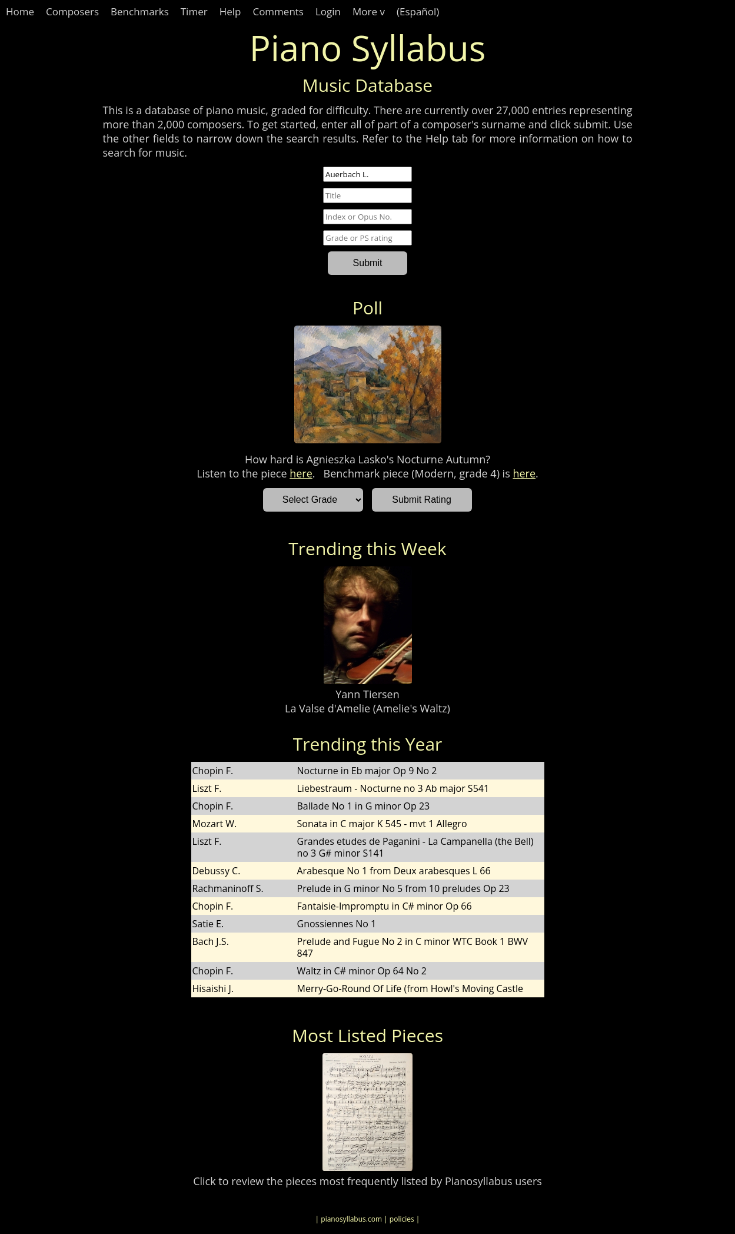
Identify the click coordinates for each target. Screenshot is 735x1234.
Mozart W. (214, 823)
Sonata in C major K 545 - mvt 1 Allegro (382, 823)
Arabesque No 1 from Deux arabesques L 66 (394, 870)
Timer (194, 11)
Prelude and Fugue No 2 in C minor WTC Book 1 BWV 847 (412, 947)
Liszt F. (207, 788)
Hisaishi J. (213, 988)
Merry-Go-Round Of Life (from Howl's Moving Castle (410, 988)
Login (328, 11)
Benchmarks (140, 11)
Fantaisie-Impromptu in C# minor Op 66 (384, 906)
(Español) (418, 11)
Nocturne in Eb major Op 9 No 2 (367, 770)
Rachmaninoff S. (228, 888)
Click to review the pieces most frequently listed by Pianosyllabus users (367, 1181)
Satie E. (208, 923)
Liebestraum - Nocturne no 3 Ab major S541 (393, 788)
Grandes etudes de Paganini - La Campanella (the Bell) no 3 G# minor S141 (415, 847)
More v (368, 11)
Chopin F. (213, 770)
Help (230, 11)
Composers (72, 11)
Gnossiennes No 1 (337, 923)
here (301, 473)
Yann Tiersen (367, 694)
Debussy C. (216, 870)
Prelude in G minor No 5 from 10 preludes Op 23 (403, 888)
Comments (278, 11)
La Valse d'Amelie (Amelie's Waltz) (367, 708)
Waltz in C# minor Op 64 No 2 (362, 970)
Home (20, 11)
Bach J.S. (210, 941)
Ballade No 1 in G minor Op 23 (363, 806)
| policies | (402, 1219)
